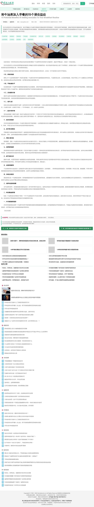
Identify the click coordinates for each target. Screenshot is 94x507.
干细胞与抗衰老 (16, 9)
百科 (53, 3)
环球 (38, 3)
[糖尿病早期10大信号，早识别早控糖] (48, 379)
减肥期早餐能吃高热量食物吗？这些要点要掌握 (15, 271)
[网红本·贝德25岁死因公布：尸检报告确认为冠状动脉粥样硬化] (48, 453)
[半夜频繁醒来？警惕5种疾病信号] (48, 361)
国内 (33, 3)
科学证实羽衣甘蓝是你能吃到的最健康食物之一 (15, 259)
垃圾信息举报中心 (56, 500)
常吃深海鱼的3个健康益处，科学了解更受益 (61, 274)
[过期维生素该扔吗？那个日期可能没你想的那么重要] (48, 315)
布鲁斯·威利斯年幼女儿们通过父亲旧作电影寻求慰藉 (25, 297)
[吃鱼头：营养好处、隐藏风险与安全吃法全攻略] (48, 473)
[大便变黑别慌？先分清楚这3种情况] (48, 364)
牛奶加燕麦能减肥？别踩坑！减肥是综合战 (61, 271)
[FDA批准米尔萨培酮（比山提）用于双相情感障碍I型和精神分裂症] (48, 305)
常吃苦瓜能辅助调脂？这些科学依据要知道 (14, 277)
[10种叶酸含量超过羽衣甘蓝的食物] (5, 250)
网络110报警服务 (67, 500)
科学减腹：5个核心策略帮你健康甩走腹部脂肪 (62, 280)
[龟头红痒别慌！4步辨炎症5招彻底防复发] (48, 433)
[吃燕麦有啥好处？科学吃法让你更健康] (48, 485)
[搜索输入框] (73, 3)
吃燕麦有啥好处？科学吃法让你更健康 (13, 274)
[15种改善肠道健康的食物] (48, 459)
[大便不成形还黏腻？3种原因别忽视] (48, 367)
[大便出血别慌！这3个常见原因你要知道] (48, 399)
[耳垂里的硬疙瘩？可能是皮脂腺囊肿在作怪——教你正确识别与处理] (48, 403)
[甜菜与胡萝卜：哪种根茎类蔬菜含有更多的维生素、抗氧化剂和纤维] (5, 241)
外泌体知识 (35, 9)
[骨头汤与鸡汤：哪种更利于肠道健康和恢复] (48, 338)
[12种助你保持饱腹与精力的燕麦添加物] (52, 250)
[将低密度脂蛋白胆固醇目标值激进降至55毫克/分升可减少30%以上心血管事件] (48, 332)
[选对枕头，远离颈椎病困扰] (48, 382)
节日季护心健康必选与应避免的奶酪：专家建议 (15, 262)
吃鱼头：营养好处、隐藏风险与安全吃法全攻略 (15, 268)
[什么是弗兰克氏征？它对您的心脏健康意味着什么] (48, 344)
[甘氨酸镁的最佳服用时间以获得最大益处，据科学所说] (48, 312)
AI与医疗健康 (53, 9)
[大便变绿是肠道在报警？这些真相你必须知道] (48, 396)
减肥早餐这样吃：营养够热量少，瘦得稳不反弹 (15, 280)
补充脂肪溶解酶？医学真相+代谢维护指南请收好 (62, 268)
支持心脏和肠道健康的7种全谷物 (58, 256)
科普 (43, 3)
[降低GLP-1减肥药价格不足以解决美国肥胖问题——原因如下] (48, 456)
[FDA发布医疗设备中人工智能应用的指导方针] (48, 302)
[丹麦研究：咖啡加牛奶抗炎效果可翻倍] (48, 446)
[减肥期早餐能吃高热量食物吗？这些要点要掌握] (48, 479)
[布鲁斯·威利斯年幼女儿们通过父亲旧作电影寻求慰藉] (6, 297)
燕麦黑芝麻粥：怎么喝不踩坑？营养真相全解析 (62, 277)
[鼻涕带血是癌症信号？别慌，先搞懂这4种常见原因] (48, 393)
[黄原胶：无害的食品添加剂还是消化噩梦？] (48, 318)
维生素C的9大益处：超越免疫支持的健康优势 (61, 262)
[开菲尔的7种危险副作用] (48, 309)
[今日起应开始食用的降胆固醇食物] (48, 347)
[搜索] (82, 3)
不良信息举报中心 (45, 500)
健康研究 (44, 9)
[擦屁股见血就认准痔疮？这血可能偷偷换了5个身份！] (48, 439)
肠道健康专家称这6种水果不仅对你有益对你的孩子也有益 (65, 259)
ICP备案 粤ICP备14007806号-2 (57, 497)
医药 (48, 3)
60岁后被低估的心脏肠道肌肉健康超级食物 (14, 256)
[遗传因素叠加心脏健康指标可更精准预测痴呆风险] (48, 465)
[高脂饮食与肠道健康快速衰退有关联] (48, 335)
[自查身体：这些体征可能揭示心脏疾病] (48, 350)
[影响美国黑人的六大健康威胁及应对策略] (48, 329)
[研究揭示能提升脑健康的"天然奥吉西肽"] (52, 241)
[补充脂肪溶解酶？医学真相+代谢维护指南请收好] (48, 476)
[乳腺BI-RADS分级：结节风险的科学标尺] (48, 373)
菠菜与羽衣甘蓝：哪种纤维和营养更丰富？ (23, 290)
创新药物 (77, 9)
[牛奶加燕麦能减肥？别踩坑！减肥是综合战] (48, 482)
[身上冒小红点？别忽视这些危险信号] (48, 376)
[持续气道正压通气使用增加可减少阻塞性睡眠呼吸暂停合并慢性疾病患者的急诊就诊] (48, 462)
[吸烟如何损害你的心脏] (48, 353)
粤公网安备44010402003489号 (30, 500)
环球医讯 (5, 22)
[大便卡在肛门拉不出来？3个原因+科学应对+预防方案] (48, 370)
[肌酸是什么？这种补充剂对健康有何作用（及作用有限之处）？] (48, 321)
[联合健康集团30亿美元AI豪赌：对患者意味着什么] (48, 341)
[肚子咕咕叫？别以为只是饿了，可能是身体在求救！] (48, 443)
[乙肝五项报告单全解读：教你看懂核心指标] (48, 386)
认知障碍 (69, 9)
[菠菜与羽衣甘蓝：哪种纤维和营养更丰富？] (6, 290)
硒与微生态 (26, 9)
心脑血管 (62, 9)
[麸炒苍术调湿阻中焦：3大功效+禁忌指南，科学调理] (48, 406)
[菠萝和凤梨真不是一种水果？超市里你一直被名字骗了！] (48, 436)
